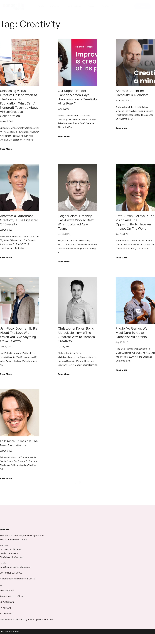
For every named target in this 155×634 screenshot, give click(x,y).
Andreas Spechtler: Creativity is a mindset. (132, 93)
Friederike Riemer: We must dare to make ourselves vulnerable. (132, 332)
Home (41, 6)
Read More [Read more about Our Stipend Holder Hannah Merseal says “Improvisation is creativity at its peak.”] (64, 136)
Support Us (108, 6)
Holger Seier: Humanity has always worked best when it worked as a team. (76, 222)
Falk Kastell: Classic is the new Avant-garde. (19, 443)
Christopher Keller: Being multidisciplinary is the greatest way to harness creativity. (76, 334)
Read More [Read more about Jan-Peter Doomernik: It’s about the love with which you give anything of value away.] (6, 374)
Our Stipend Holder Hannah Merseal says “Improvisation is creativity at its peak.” (77, 97)
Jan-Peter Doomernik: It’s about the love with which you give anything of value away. (19, 334)
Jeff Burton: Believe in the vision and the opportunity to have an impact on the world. (135, 222)
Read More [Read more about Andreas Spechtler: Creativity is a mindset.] (121, 128)
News (92, 6)
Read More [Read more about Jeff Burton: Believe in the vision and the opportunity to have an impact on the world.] (121, 257)
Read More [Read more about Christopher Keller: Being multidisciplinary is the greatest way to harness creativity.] (64, 374)
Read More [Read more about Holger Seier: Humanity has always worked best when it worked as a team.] (64, 261)
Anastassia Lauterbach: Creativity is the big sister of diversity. (19, 220)
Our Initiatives (74, 6)
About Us (55, 6)
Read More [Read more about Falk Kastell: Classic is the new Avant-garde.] (6, 478)
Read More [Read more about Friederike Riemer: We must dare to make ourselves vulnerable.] (121, 370)
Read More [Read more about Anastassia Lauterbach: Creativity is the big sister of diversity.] (6, 257)
